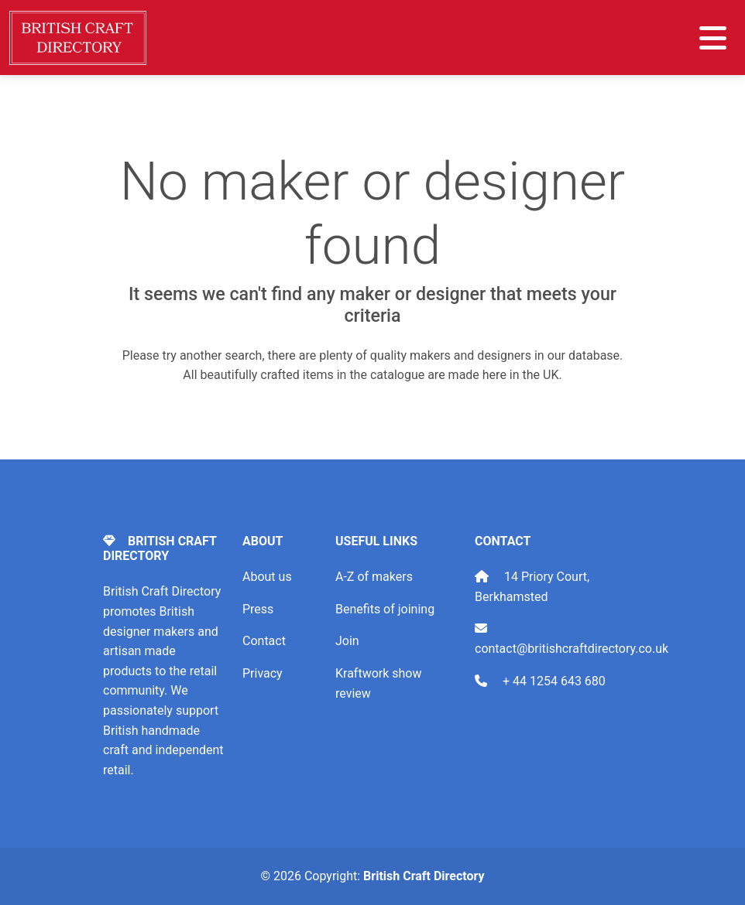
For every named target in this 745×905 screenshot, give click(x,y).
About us (267, 576)
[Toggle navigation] (713, 37)
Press (257, 609)
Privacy (262, 673)
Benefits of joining (384, 609)
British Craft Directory (423, 876)
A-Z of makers (374, 576)
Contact (264, 641)
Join (347, 641)
